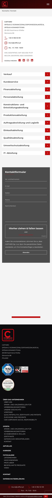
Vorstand (8, 412)
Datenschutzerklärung (14, 479)
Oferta (6, 426)
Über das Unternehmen (13, 400)
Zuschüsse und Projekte (15, 417)
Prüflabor (9, 463)
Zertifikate (9, 436)
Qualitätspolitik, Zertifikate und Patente (22, 415)
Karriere (7, 451)
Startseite (5, 11)
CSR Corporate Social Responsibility (20, 420)
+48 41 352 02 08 (37, 487)
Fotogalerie (8, 455)
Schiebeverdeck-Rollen (14, 434)
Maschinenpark (11, 460)
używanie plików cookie (35, 496)
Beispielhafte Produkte (14, 465)
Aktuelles (7, 446)
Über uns (8, 402)
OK (46, 496)
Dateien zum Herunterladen (16, 439)
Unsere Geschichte (12, 410)
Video (6, 468)
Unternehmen (10, 458)
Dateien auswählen (26, 235)
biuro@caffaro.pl (18, 487)
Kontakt (7, 442)
